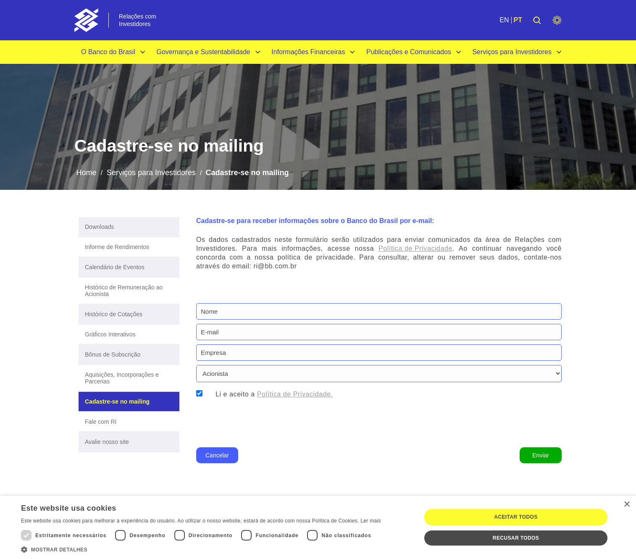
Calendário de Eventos (115, 267)
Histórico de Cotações (113, 314)
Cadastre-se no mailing (117, 401)
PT (518, 20)
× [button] (626, 504)
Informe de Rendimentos (117, 247)
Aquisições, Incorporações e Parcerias (122, 378)
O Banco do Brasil (108, 51)
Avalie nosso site (107, 441)
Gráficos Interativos (110, 334)
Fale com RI (100, 421)
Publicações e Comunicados (408, 51)
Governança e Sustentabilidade (203, 51)
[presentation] (260, 421)
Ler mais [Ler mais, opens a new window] (370, 521)
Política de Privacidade (415, 248)
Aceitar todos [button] (515, 517)
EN (504, 20)
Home (86, 172)
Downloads (99, 226)
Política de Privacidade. (295, 394)
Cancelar (217, 455)
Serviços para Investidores (512, 51)
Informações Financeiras (308, 51)
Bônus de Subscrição (112, 354)
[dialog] (318, 527)
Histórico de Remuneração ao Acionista (124, 290)
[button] (201, 549)
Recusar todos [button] (516, 538)
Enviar (540, 455)
